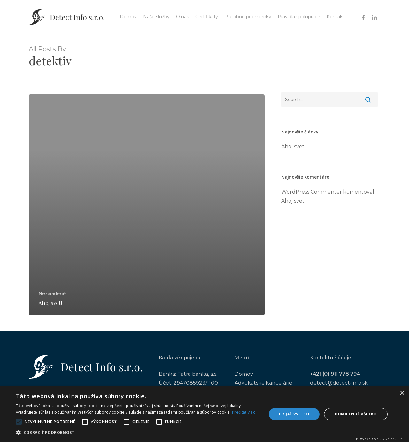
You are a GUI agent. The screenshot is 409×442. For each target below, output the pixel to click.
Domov (244, 374)
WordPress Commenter (311, 192)
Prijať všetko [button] (294, 414)
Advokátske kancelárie (263, 383)
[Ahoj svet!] (147, 205)
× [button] (401, 393)
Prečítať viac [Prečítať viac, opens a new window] (243, 412)
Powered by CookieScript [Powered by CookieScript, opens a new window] (380, 438)
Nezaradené (52, 294)
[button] (137, 432)
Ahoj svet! (293, 146)
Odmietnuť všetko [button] (356, 414)
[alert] (204, 414)
